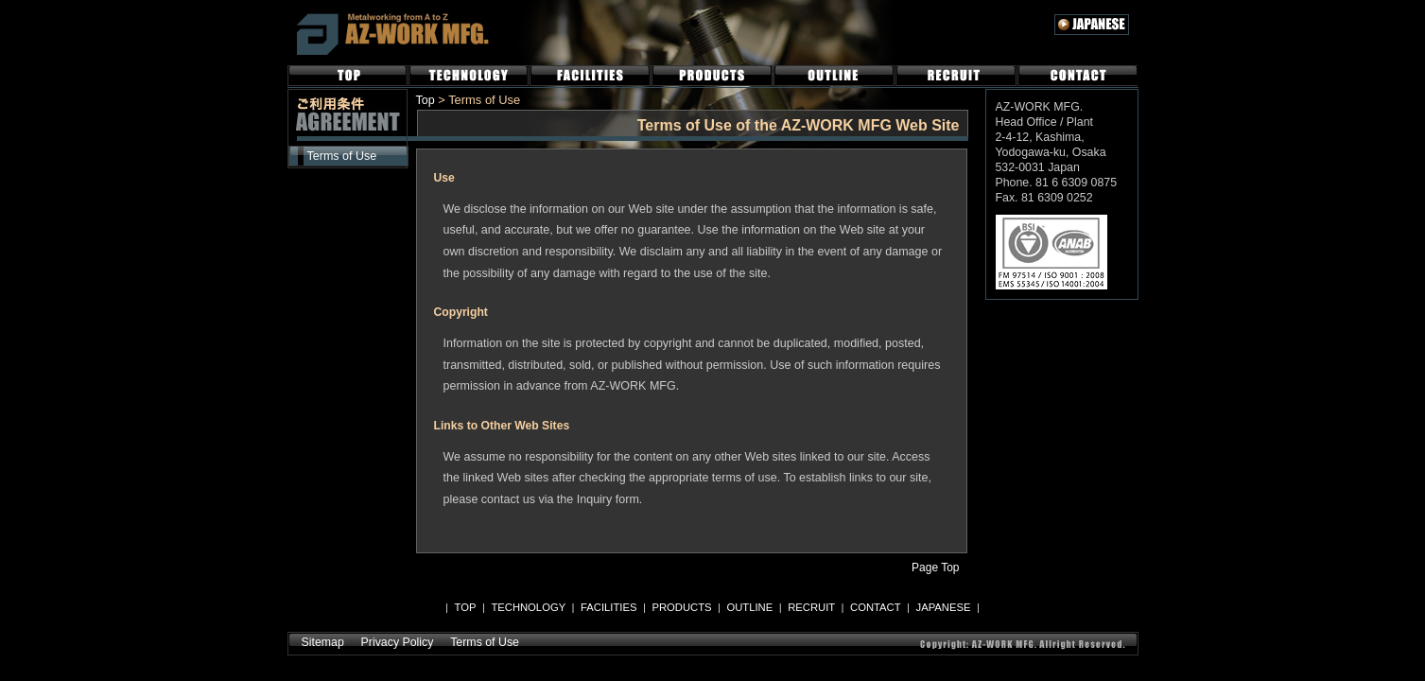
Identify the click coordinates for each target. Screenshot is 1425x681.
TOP (347, 75)
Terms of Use (342, 156)
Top (425, 100)
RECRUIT (956, 75)
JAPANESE (943, 607)
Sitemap (323, 642)
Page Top (935, 567)
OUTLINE (834, 75)
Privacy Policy (397, 642)
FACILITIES (590, 75)
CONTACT (1077, 75)
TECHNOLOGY (468, 75)
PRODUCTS (712, 75)
